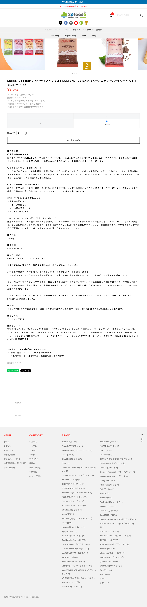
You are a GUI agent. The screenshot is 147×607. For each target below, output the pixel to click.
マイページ (8, 450)
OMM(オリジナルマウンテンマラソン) (116, 459)
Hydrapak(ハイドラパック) (73, 527)
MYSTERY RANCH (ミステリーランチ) (78, 578)
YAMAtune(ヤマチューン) (111, 566)
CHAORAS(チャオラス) (72, 459)
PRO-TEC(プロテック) (109, 485)
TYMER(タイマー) (107, 549)
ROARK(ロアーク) (107, 506)
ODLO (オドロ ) (106, 450)
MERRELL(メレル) (70, 557)
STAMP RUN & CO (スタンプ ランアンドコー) (117, 525)
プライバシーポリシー (13, 459)
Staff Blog (55, 36)
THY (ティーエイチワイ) (110, 540)
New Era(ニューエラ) (71, 582)
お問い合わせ (9, 468)
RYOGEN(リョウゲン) (109, 511)
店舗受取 (28, 107)
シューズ (49, 30)
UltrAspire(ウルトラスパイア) (112, 553)
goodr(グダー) (68, 514)
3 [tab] (74, 73)
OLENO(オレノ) (106, 455)
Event (84, 36)
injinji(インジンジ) (69, 531)
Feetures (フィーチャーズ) (73, 501)
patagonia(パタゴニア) (109, 480)
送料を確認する (36, 104)
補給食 (99, 30)
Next (142, 47)
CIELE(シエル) (68, 455)
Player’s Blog (70, 36)
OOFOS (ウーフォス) (109, 468)
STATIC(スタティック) (109, 531)
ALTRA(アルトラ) (69, 442)
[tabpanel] (73, 47)
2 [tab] (72, 73)
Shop (94, 36)
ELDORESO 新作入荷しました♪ (73, 6)
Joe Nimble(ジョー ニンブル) (74, 540)
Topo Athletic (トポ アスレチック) (114, 544)
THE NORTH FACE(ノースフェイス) (115, 536)
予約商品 (33, 472)
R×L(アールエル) (107, 489)
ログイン (7, 446)
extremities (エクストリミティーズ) (77, 493)
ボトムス (76, 30)
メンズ (103, 579)
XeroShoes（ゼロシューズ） (112, 557)
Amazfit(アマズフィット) (72, 446)
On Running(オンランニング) (112, 463)
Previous (4, 47)
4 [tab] (76, 73)
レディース (104, 583)
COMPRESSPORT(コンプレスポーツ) (78, 475)
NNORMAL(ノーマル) (109, 442)
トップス (66, 30)
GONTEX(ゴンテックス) (72, 510)
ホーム (6, 442)
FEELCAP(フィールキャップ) (74, 497)
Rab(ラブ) (104, 493)
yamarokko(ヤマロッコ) (110, 561)
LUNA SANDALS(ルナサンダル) (75, 549)
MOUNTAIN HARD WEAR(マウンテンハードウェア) (79, 572)
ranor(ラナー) (106, 498)
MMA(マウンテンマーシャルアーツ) (77, 566)
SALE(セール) (106, 570)
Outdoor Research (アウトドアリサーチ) (117, 472)
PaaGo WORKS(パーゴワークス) (114, 476)
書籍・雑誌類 (34, 468)
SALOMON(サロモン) (109, 515)
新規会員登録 (9, 455)
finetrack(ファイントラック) (74, 505)
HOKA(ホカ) (67, 523)
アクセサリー (88, 30)
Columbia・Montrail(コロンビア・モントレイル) (79, 469)
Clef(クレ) (66, 463)
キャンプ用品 (34, 476)
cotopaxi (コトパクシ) (71, 480)
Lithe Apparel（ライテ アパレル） (76, 544)
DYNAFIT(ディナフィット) (73, 484)
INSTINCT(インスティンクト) (74, 536)
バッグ (58, 30)
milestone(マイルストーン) (73, 561)
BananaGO (105, 574)
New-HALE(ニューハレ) (72, 586)
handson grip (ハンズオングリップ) (77, 518)
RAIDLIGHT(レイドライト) (111, 502)
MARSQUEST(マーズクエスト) (75, 553)
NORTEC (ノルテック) (109, 446)
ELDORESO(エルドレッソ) (73, 488)
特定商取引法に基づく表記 (15, 463)
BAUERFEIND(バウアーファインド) (77, 450)
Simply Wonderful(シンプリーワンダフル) (118, 519)
